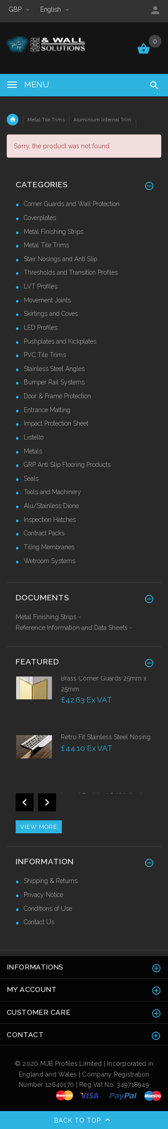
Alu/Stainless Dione (51, 505)
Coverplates (40, 217)
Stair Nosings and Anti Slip (60, 259)
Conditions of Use (48, 908)
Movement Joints (47, 300)
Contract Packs (44, 533)
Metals (33, 451)
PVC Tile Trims (45, 354)
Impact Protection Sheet (56, 423)
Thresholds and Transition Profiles (71, 272)
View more (38, 826)
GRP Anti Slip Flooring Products (67, 464)
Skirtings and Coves (51, 313)
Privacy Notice (43, 894)
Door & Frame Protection (57, 396)
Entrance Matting (47, 410)
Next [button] (47, 802)
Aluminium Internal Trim (102, 119)
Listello (33, 437)
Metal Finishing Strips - (48, 617)
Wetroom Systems (49, 560)
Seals (31, 478)
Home (12, 119)
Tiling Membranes (49, 547)
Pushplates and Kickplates (60, 341)
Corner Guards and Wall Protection (72, 203)
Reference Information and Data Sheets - (74, 627)
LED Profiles (40, 327)
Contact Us (39, 922)
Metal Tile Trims (46, 119)
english (54, 9)
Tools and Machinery (52, 492)
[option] (84, 703)
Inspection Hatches (50, 519)
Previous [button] (25, 802)
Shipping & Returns (51, 880)
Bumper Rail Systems (54, 382)
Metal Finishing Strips (53, 231)
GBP (20, 9)
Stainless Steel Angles (54, 368)
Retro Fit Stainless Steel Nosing (106, 737)
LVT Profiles (40, 286)
